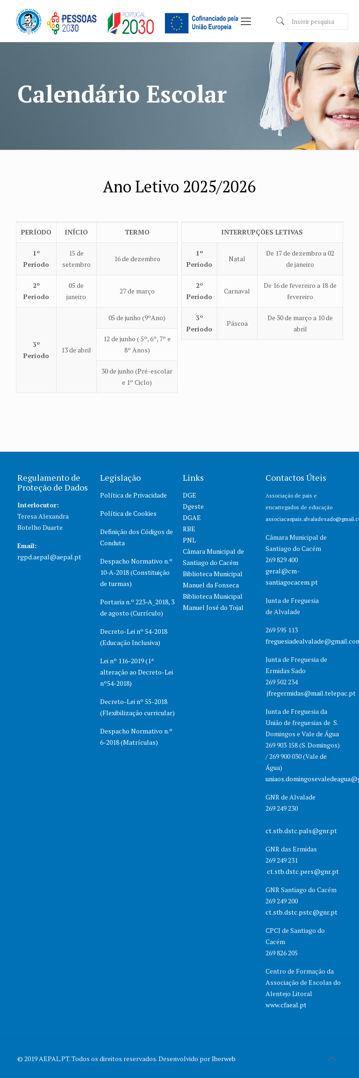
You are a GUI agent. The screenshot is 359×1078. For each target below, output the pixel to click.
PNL (189, 539)
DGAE (192, 517)
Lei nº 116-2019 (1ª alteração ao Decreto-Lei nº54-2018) (136, 672)
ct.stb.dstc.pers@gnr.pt (303, 871)
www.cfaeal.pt (287, 1004)
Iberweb (224, 1058)
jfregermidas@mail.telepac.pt (311, 693)
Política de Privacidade (133, 495)
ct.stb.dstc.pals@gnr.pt (301, 830)
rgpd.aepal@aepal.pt (49, 556)
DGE (189, 495)
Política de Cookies (128, 513)
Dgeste (193, 506)
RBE (189, 528)
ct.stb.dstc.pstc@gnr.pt (301, 912)
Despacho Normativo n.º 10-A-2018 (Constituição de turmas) (136, 572)
